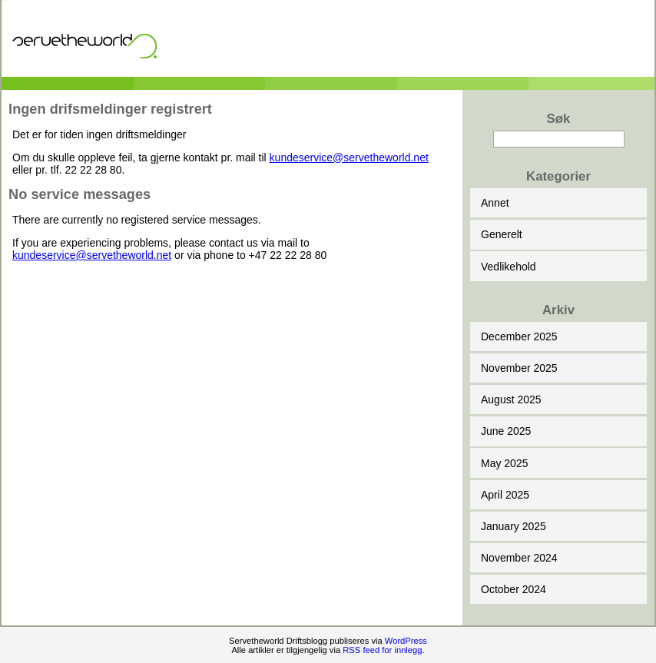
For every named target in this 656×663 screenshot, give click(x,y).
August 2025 (511, 399)
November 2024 (519, 558)
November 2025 (519, 368)
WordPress (406, 640)
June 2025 (506, 431)
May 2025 (504, 463)
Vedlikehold (508, 266)
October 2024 (513, 589)
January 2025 (513, 526)
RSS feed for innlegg (382, 650)
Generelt (501, 234)
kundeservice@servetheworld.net (349, 157)
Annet (495, 203)
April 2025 (505, 495)
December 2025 (519, 336)
